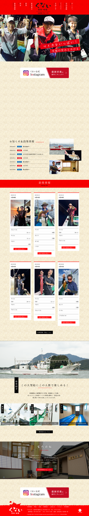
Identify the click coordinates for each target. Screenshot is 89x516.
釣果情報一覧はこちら (44, 332)
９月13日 (25, 158)
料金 (35, 506)
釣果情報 (29, 506)
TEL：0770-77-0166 (55, 509)
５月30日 (25, 150)
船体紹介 (45, 506)
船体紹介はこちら (44, 432)
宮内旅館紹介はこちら (44, 469)
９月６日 (37, 266)
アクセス (59, 506)
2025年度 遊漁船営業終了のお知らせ (33, 154)
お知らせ (52, 506)
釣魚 (40, 506)
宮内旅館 (66, 506)
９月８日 (13, 266)
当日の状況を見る (20, 249)
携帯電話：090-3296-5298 (34, 511)
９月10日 (25, 165)
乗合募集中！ (26, 146)
